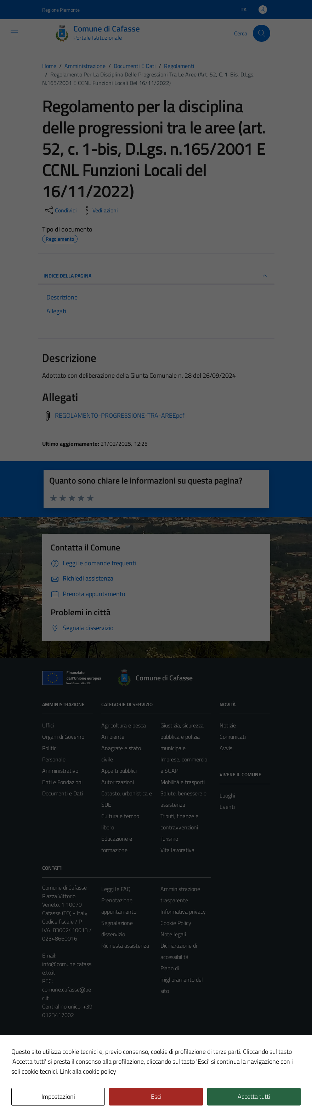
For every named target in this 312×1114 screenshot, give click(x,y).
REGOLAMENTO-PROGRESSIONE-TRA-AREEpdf (120, 415)
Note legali (173, 934)
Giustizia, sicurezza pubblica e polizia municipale (182, 736)
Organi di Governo (63, 736)
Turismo (169, 838)
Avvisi (226, 748)
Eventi (227, 806)
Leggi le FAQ (116, 889)
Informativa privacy (183, 911)
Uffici (48, 725)
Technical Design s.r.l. (90, 1093)
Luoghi (227, 795)
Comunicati (233, 736)
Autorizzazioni (117, 782)
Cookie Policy (175, 923)
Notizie (228, 725)
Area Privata (56, 1049)
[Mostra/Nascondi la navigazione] (14, 32)
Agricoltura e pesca (123, 725)
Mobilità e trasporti (182, 782)
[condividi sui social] (60, 210)
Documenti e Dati (62, 793)
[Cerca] (261, 33)
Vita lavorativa (177, 850)
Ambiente (112, 736)
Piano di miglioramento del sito (181, 979)
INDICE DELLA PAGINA (156, 276)
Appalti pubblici (119, 770)
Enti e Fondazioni (62, 782)
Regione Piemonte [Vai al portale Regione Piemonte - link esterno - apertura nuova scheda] (61, 9)
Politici (49, 748)
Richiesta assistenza (125, 945)
